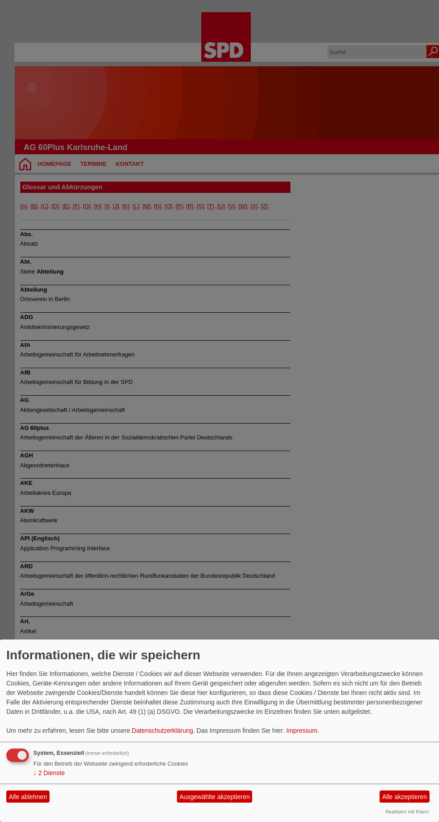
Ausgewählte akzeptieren (214, 796)
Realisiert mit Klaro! (407, 811)
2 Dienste (49, 772)
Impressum (301, 730)
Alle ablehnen (28, 796)
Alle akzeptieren (404, 796)
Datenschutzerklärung (162, 730)
